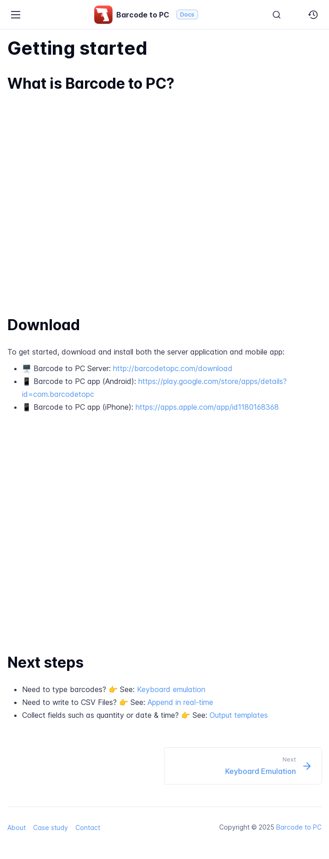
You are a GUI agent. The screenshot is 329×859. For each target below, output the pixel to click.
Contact (87, 827)
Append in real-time (180, 702)
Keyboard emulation (171, 689)
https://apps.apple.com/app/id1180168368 (207, 407)
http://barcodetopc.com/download (173, 368)
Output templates (239, 715)
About (16, 827)
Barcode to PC (299, 827)
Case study (50, 827)
